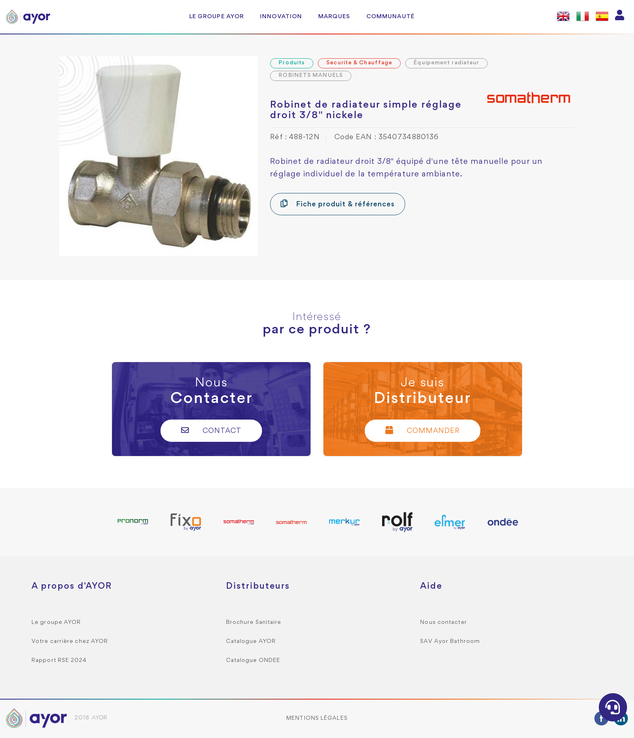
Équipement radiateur (446, 63)
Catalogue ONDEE (253, 660)
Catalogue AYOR (251, 641)
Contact (211, 430)
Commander (422, 430)
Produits (292, 63)
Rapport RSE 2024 (59, 660)
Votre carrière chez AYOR (70, 641)
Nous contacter (443, 622)
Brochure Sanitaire (253, 622)
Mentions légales (317, 718)
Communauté (390, 16)
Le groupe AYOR (216, 16)
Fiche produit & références (337, 203)
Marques (334, 16)
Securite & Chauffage (359, 63)
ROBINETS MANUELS (311, 75)
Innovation (281, 16)
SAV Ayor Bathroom (450, 641)
